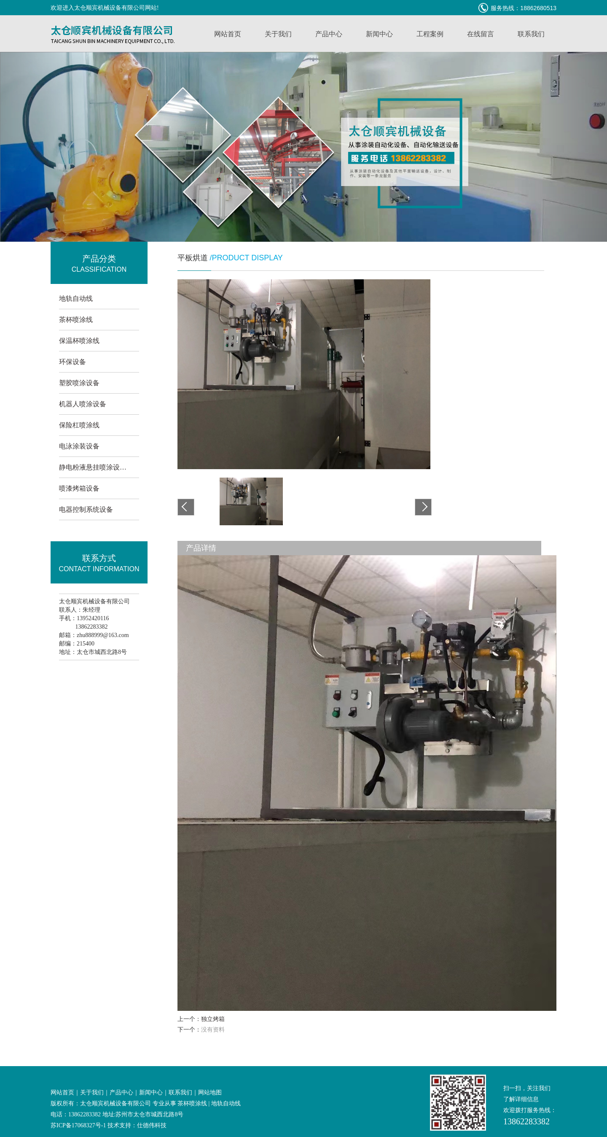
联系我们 (531, 34)
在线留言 (480, 34)
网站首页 (227, 34)
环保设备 (72, 361)
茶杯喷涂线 (76, 319)
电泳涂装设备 (79, 446)
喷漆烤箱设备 (79, 488)
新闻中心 (379, 34)
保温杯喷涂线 (79, 340)
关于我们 (278, 34)
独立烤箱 (213, 1019)
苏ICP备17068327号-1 (78, 1125)
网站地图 (210, 1092)
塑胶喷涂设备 (79, 382)
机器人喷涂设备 (82, 404)
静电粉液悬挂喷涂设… (92, 467)
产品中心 (328, 34)
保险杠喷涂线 (79, 425)
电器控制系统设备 (86, 509)
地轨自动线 (76, 298)
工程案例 (429, 34)
